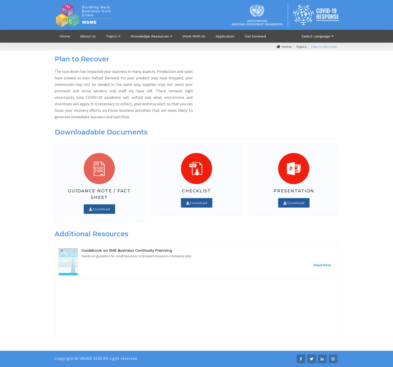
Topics (111, 36)
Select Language (316, 36)
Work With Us (193, 36)
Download (99, 209)
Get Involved (255, 36)
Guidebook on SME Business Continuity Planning (126, 250)
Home (65, 36)
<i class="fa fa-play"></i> (269, 88)
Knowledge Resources (150, 36)
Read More (322, 265)
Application (225, 36)
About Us (88, 36)
